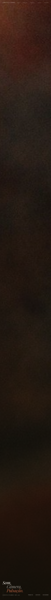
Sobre (18, 2)
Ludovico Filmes (9, 2)
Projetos (32, 2)
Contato (46, 2)
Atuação (25, 2)
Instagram (45, 595)
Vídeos (39, 2)
